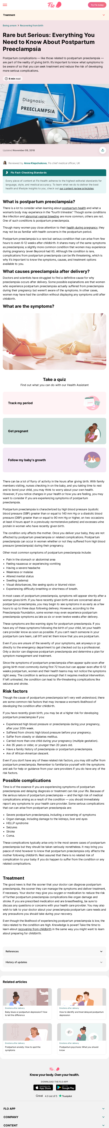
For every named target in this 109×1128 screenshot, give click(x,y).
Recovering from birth (31, 25)
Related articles (15, 982)
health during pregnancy (82, 227)
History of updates (54, 962)
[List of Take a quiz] (54, 432)
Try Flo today (97, 4)
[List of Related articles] (54, 1021)
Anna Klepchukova (35, 163)
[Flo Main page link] (54, 5)
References (12, 951)
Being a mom (9, 25)
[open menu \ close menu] (5, 5)
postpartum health (74, 208)
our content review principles (77, 188)
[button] (54, 951)
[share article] (102, 150)
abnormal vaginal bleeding (42, 216)
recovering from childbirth (35, 929)
